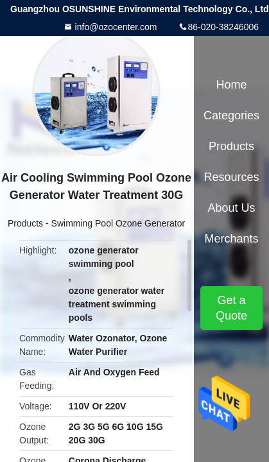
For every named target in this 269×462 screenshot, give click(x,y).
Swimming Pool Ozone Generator (118, 223)
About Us (231, 207)
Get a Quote (231, 308)
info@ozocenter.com (115, 27)
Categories (231, 115)
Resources (231, 177)
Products (25, 223)
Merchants (231, 238)
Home (231, 84)
